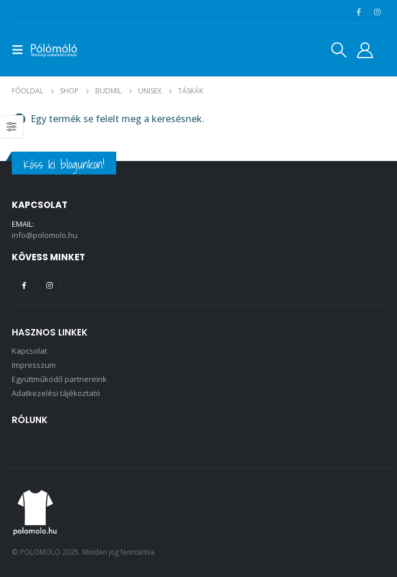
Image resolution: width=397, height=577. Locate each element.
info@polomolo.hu (45, 235)
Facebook (24, 285)
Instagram (49, 285)
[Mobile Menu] (21, 50)
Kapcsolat (29, 350)
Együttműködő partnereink (59, 379)
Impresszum (34, 365)
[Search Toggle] (339, 50)
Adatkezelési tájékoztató (56, 393)
